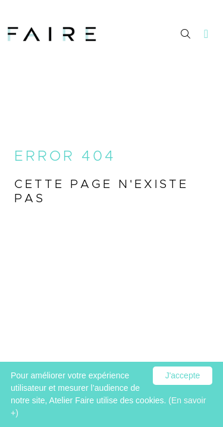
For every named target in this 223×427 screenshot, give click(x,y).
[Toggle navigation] (206, 34)
